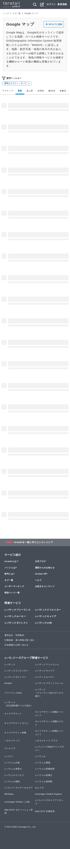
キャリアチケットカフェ (16, 723)
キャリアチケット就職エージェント (49, 713)
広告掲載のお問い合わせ (16, 645)
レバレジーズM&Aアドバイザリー (49, 748)
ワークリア (9, 748)
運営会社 (8, 635)
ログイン (51, 4)
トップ (6, 13)
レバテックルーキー (15, 616)
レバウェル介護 (12, 762)
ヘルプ (38, 580)
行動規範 (8, 640)
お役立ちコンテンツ (45, 586)
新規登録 (62, 4)
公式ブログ (40, 561)
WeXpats (9, 794)
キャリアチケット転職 (15, 732)
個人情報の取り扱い (25, 640)
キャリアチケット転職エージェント (49, 732)
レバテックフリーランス (17, 609)
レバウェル (40, 756)
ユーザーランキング (14, 586)
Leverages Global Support (48, 794)
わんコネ (39, 787)
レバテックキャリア (45, 616)
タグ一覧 (17, 13)
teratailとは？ (11, 561)
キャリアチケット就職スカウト (49, 723)
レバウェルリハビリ (14, 775)
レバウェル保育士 (13, 769)
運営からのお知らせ (45, 567)
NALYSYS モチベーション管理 (18, 811)
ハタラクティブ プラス (46, 740)
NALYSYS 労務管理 (45, 811)
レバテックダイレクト (16, 623)
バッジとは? (10, 567)
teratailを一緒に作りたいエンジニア (33, 542)
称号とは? (9, 574)
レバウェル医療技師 (45, 769)
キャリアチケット (13, 713)
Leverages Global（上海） (17, 802)
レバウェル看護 (42, 762)
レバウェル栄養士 (44, 775)
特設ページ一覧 (12, 593)
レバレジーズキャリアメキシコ (49, 802)
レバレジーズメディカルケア (18, 787)
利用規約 (19, 635)
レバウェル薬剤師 (44, 781)
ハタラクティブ (12, 740)
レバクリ (8, 756)
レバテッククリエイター (48, 609)
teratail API (41, 574)
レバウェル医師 (12, 781)
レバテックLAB (43, 623)
